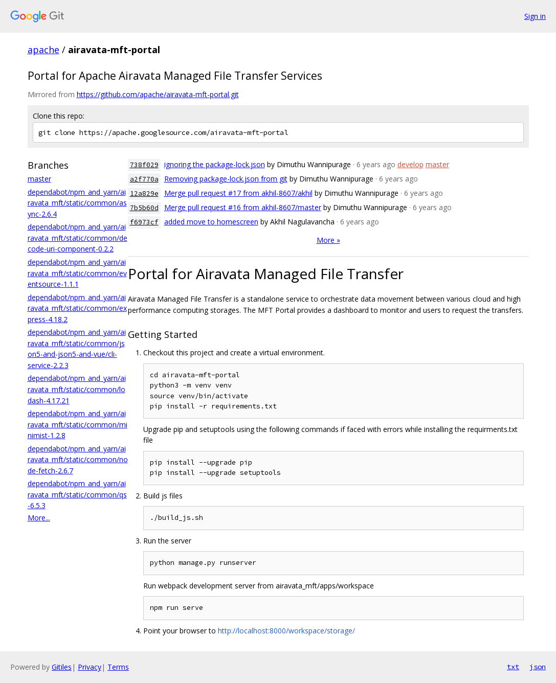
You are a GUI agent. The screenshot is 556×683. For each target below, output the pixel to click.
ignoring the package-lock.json (214, 164)
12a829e (144, 193)
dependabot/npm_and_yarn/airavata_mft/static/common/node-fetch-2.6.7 (78, 459)
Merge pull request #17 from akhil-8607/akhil (238, 193)
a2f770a (144, 179)
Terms (118, 667)
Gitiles (62, 667)
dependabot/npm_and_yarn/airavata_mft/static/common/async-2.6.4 (77, 203)
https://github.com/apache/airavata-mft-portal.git (158, 94)
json (537, 666)
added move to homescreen (211, 221)
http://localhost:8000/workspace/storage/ (286, 630)
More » (328, 240)
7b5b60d (144, 207)
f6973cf (144, 222)
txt (513, 666)
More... (39, 517)
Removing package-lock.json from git (225, 179)
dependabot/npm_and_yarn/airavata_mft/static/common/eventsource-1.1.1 (77, 273)
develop (410, 164)
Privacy (89, 667)
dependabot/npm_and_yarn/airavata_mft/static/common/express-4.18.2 (77, 308)
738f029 (144, 165)
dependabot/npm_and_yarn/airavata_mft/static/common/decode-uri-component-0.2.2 (77, 238)
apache (43, 49)
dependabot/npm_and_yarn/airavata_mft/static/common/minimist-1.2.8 (77, 424)
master (39, 179)
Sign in (535, 16)
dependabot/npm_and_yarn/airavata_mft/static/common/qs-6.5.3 (77, 494)
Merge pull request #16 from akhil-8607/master (242, 207)
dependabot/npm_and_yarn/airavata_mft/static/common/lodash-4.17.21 (77, 389)
